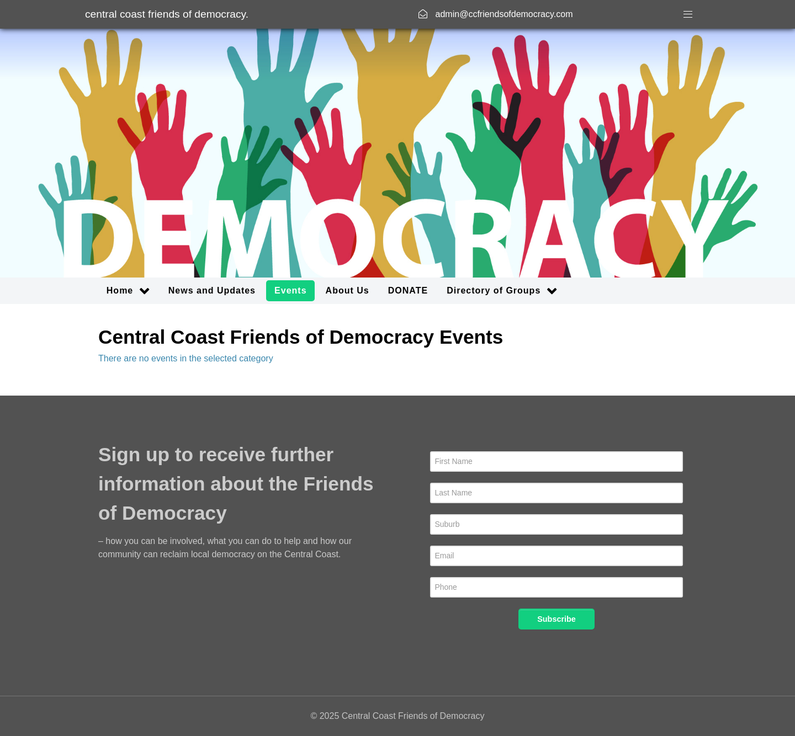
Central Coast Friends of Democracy (166, 14)
